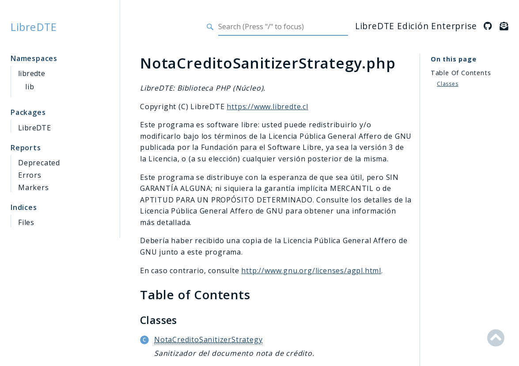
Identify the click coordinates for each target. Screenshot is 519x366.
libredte (31, 73)
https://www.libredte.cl (267, 106)
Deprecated (39, 163)
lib (29, 87)
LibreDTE (34, 27)
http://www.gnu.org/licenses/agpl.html (311, 270)
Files (26, 222)
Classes (447, 84)
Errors (30, 175)
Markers (33, 187)
